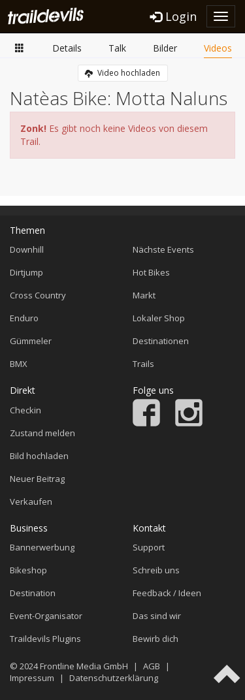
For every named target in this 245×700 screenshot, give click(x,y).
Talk (117, 48)
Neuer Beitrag (37, 479)
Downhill (27, 249)
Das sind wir (157, 616)
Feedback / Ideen (167, 593)
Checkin (25, 410)
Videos (218, 48)
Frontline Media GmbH (84, 666)
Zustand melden (42, 433)
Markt (144, 295)
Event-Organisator (46, 616)
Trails (143, 364)
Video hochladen (122, 72)
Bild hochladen (39, 456)
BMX (18, 364)
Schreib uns (156, 570)
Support (149, 547)
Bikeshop (28, 570)
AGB (151, 666)
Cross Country (38, 295)
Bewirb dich (155, 638)
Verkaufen (31, 501)
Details (67, 48)
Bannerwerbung (42, 547)
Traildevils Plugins (45, 638)
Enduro (24, 318)
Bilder (165, 48)
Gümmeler (31, 341)
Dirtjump (26, 272)
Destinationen (161, 341)
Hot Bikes (151, 272)
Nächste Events (163, 249)
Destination (33, 593)
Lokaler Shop (159, 318)
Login (173, 16)
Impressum (32, 678)
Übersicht (19, 47)
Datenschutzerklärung (113, 678)
